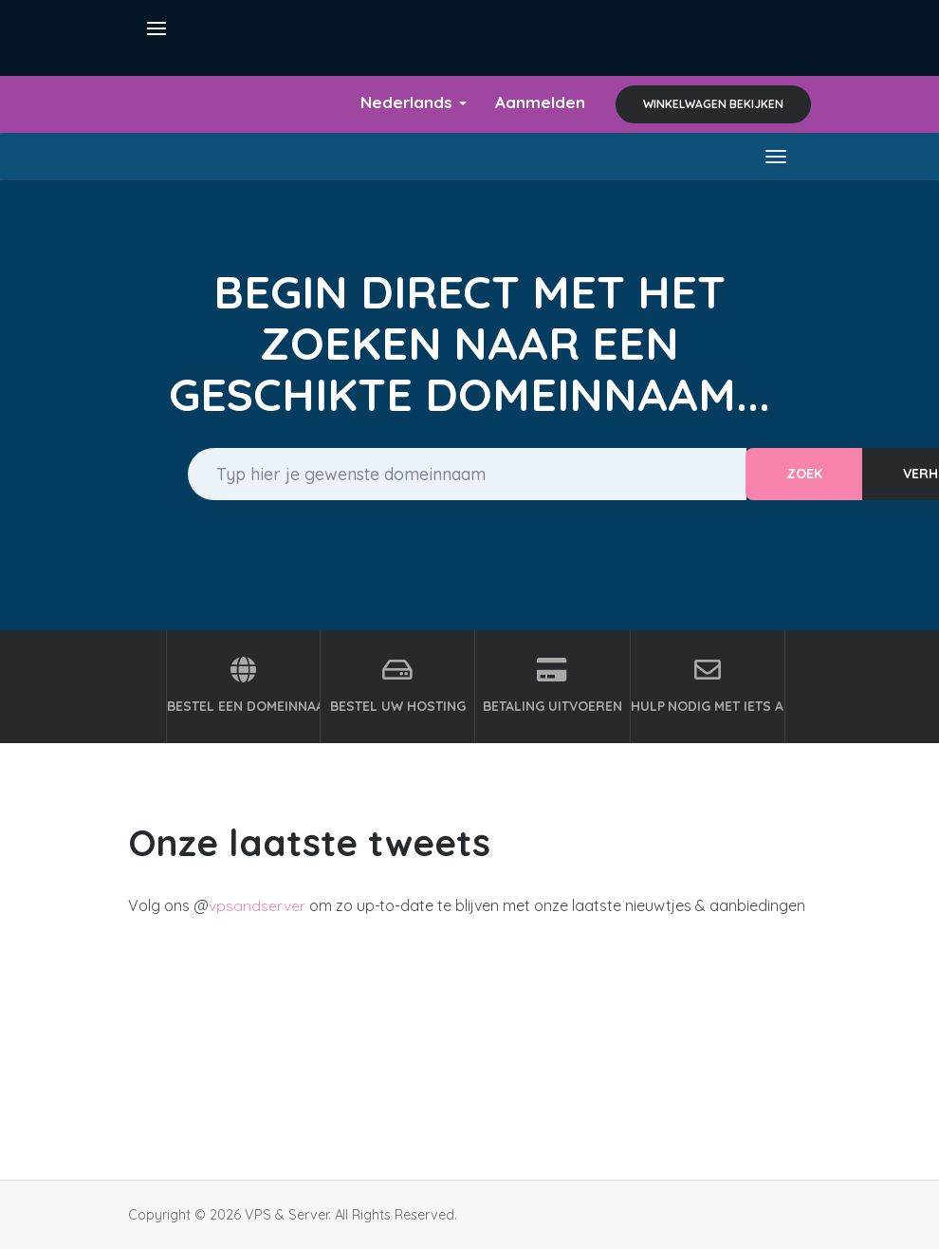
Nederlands (409, 102)
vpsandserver (257, 905)
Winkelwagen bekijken (713, 104)
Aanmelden (538, 102)
